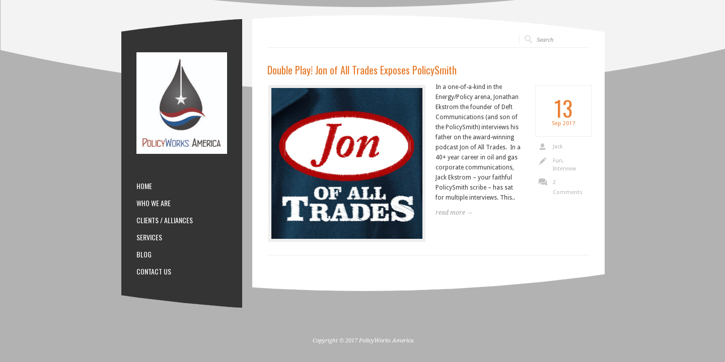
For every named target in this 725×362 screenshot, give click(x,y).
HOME (144, 186)
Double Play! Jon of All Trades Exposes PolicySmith (362, 69)
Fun (557, 160)
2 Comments (568, 187)
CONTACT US (153, 271)
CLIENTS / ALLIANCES (164, 220)
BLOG (144, 254)
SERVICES (149, 237)
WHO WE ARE (153, 203)
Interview (564, 168)
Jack (557, 146)
